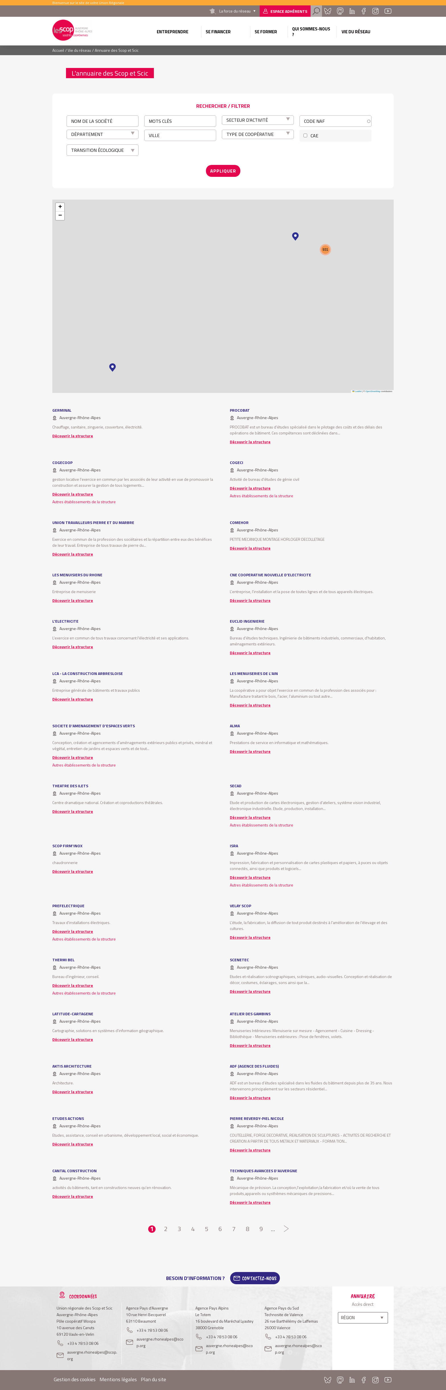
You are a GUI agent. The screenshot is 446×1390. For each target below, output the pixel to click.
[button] (112, 367)
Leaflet (357, 391)
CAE (314, 135)
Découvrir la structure (72, 436)
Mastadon (340, 11)
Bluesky (327, 11)
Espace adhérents (289, 11)
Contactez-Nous (259, 1278)
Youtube (388, 11)
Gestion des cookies (75, 1379)
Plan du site (153, 1379)
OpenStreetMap (373, 391)
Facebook (363, 11)
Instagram (375, 11)
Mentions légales (118, 1379)
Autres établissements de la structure (84, 502)
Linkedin (352, 11)
